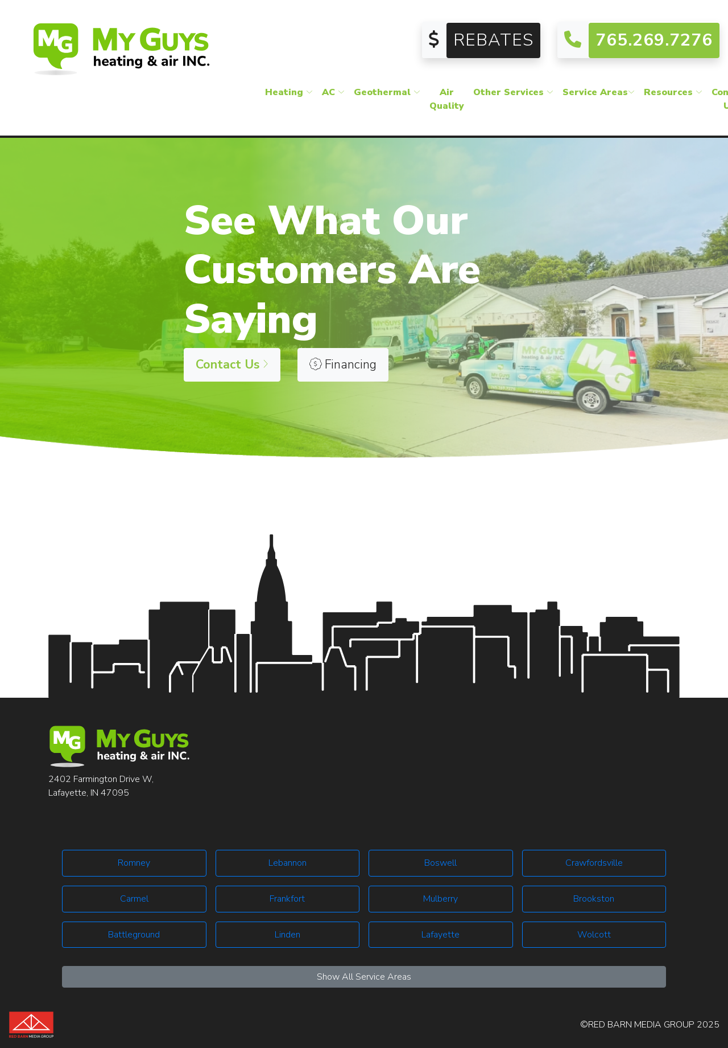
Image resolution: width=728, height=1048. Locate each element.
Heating (289, 93)
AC (333, 93)
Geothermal (387, 93)
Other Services (513, 93)
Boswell (440, 863)
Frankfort (287, 899)
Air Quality (446, 100)
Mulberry (440, 899)
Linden (287, 934)
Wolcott (594, 934)
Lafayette (440, 934)
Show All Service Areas (364, 977)
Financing (343, 364)
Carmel (134, 899)
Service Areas (598, 93)
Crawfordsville (594, 863)
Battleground (134, 934)
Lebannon (287, 863)
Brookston (593, 899)
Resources (673, 93)
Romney (134, 863)
